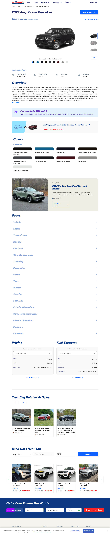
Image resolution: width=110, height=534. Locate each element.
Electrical (55, 248)
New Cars (10, 510)
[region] (55, 531)
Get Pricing (89, 12)
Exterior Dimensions (55, 307)
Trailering (55, 261)
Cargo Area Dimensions (55, 314)
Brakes (55, 274)
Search (88, 454)
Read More (16, 103)
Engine (55, 228)
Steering (55, 294)
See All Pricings (32, 378)
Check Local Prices (94, 510)
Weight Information (55, 255)
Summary (55, 327)
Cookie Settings (75, 530)
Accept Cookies (88, 530)
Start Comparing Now (53, 129)
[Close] (107, 531)
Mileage (55, 241)
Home (13, 6)
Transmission (55, 235)
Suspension (55, 268)
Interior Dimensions (55, 320)
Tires (55, 281)
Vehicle (55, 222)
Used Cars (18, 510)
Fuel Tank (55, 300)
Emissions (55, 333)
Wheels (55, 287)
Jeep (19, 6)
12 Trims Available (91, 19)
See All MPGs (77, 378)
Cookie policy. (47, 532)
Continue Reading (61, 205)
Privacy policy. (37, 532)
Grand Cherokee (28, 6)
